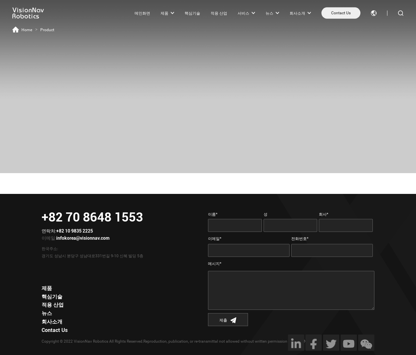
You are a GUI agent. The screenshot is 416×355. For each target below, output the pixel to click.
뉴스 (269, 13)
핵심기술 (192, 13)
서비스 (243, 13)
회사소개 (297, 13)
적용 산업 (219, 13)
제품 (164, 13)
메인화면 (142, 13)
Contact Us (341, 13)
